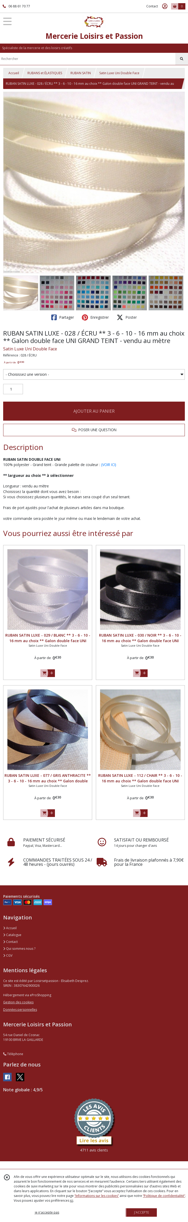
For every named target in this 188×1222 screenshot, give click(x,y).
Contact (152, 6)
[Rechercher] (181, 59)
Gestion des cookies (18, 1002)
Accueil (13, 73)
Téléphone (13, 1054)
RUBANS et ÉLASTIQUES (44, 73)
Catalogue (12, 935)
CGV (7, 955)
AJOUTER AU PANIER (94, 411)
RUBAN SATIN (80, 73)
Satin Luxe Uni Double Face (119, 73)
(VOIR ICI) (108, 464)
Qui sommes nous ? (19, 948)
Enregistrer (95, 317)
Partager (62, 317)
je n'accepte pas (47, 1212)
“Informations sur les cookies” (96, 1195)
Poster (127, 317)
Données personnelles (20, 1009)
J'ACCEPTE (141, 1212)
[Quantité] (13, 389)
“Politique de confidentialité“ (164, 1195)
